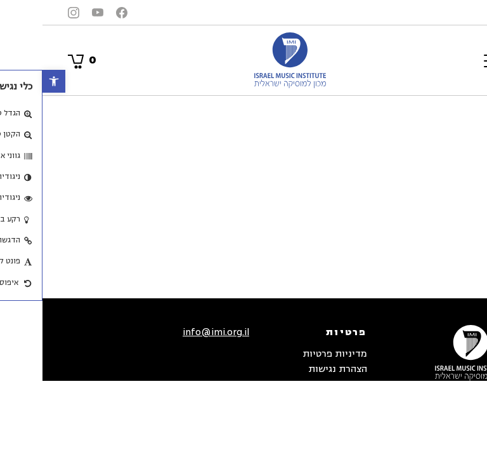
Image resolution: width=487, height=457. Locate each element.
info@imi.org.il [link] (173, 332)
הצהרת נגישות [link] (295, 369)
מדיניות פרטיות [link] (292, 354)
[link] (11, 81)
